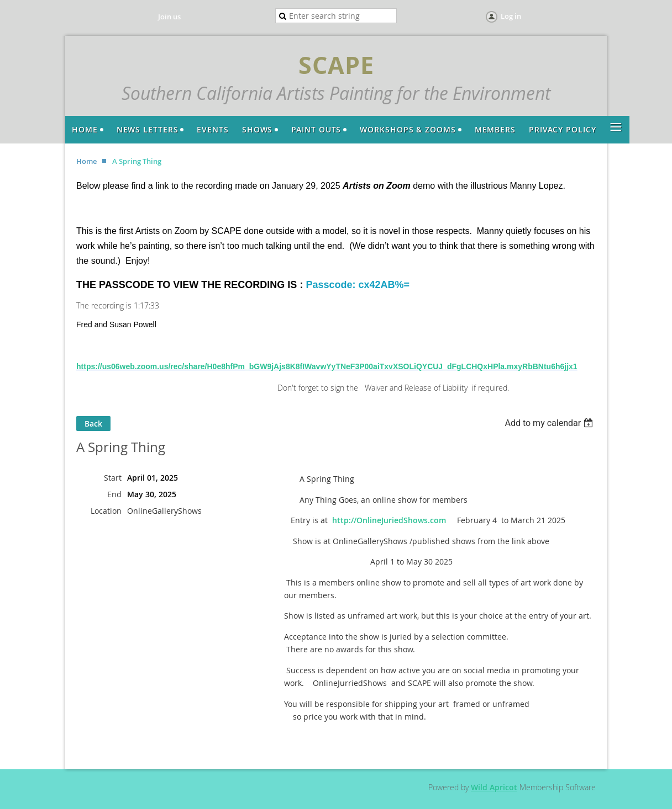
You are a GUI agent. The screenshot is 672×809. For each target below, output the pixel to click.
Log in (511, 16)
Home (86, 161)
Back (93, 423)
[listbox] (550, 423)
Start (113, 477)
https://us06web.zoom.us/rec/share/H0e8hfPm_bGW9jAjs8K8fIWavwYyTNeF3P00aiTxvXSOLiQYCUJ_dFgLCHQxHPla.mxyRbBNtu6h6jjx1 (327, 366)
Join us (169, 17)
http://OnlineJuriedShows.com (389, 520)
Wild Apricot (494, 787)
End (114, 494)
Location (106, 510)
